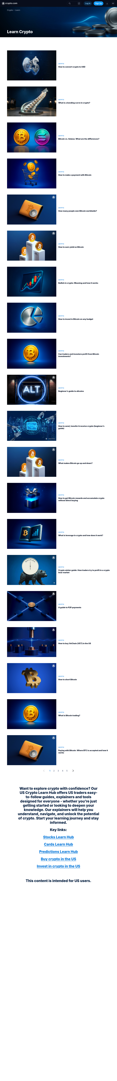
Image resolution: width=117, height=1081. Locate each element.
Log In (87, 3)
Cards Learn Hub (58, 844)
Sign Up (98, 3)
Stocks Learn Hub (58, 837)
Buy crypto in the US (58, 859)
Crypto (10, 10)
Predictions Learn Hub (58, 852)
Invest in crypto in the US (58, 866)
